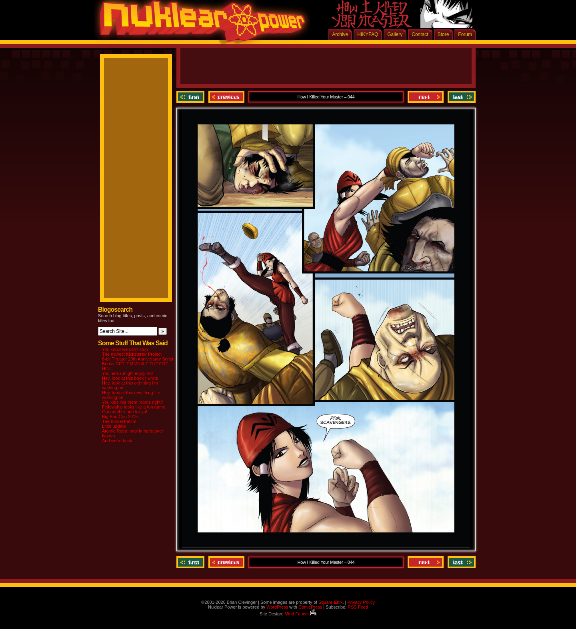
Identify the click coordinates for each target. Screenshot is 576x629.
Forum (465, 34)
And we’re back (117, 440)
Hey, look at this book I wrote (130, 378)
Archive (340, 34)
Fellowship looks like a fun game (133, 407)
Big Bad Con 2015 (120, 416)
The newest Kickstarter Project (132, 354)
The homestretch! (119, 421)
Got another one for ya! (124, 411)
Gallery (394, 34)
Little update (114, 426)
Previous (226, 97)
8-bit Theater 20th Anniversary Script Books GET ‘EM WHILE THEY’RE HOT (137, 364)
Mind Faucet (300, 613)
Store (443, 34)
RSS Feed (358, 607)
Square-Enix (330, 602)
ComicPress (310, 607)
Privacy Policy (360, 602)
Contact (420, 34)
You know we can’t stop (125, 349)
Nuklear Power (200, 24)
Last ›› (461, 97)
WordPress (277, 607)
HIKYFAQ (367, 34)
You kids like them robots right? (132, 402)
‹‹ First (191, 97)
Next (426, 97)
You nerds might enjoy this (128, 373)
